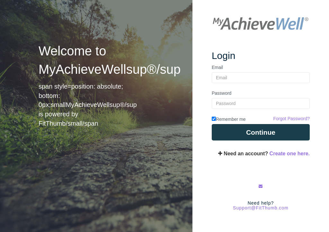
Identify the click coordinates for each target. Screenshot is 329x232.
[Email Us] (261, 186)
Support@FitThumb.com (261, 207)
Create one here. (290, 153)
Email (217, 67)
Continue (260, 132)
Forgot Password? (291, 118)
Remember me (231, 119)
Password (221, 93)
